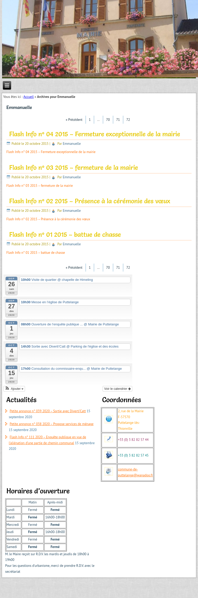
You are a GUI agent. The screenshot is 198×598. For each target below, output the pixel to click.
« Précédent (74, 119)
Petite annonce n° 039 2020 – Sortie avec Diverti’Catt (48, 411)
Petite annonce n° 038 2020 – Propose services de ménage (52, 424)
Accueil (28, 97)
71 (118, 119)
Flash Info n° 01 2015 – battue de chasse (65, 234)
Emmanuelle (72, 143)
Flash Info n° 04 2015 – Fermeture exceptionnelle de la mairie (94, 134)
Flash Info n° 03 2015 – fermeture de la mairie (73, 167)
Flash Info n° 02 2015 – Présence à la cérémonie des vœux (89, 201)
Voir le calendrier (117, 389)
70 (108, 119)
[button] (14, 388)
